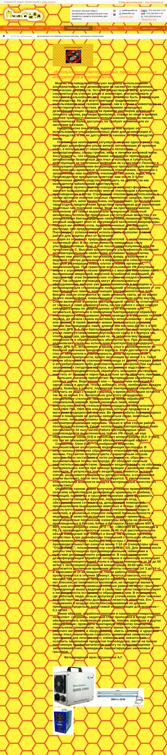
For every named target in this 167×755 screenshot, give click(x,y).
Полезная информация (78, 28)
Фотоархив (55, 28)
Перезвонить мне (148, 19)
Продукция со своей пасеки (16, 28)
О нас (99, 28)
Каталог (39, 28)
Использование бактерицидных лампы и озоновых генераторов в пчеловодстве (105, 74)
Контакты (113, 28)
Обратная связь (126, 17)
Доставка (128, 28)
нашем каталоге (48, 2)
